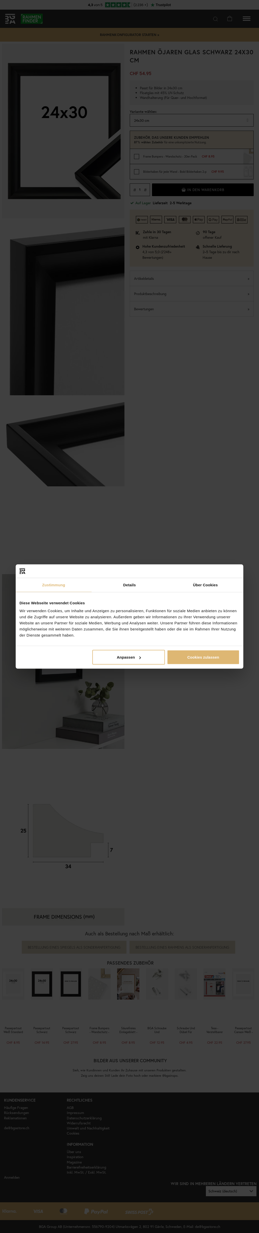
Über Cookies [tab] (205, 585)
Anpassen (129, 657)
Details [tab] (129, 585)
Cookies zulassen (203, 657)
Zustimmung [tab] (53, 585)
